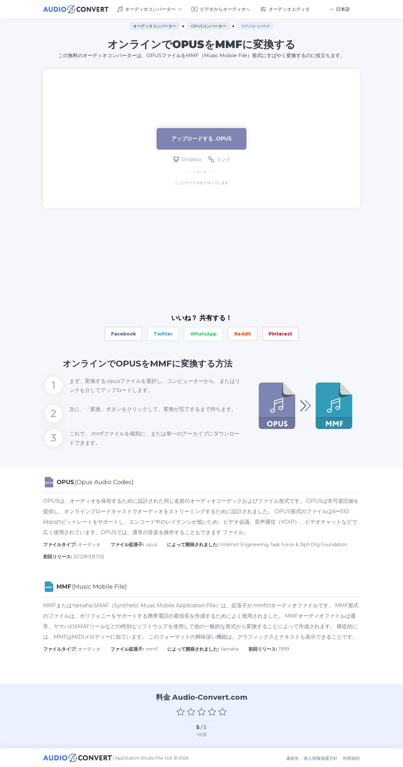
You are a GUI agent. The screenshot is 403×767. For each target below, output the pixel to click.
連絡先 (293, 757)
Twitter (163, 334)
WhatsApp (203, 334)
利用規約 (351, 757)
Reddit (242, 334)
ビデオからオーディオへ (221, 9)
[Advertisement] (202, 90)
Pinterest (280, 334)
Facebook (123, 334)
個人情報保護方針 (321, 757)
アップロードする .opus (201, 138)
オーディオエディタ (285, 9)
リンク (219, 159)
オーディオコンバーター (149, 9)
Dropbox (187, 159)
